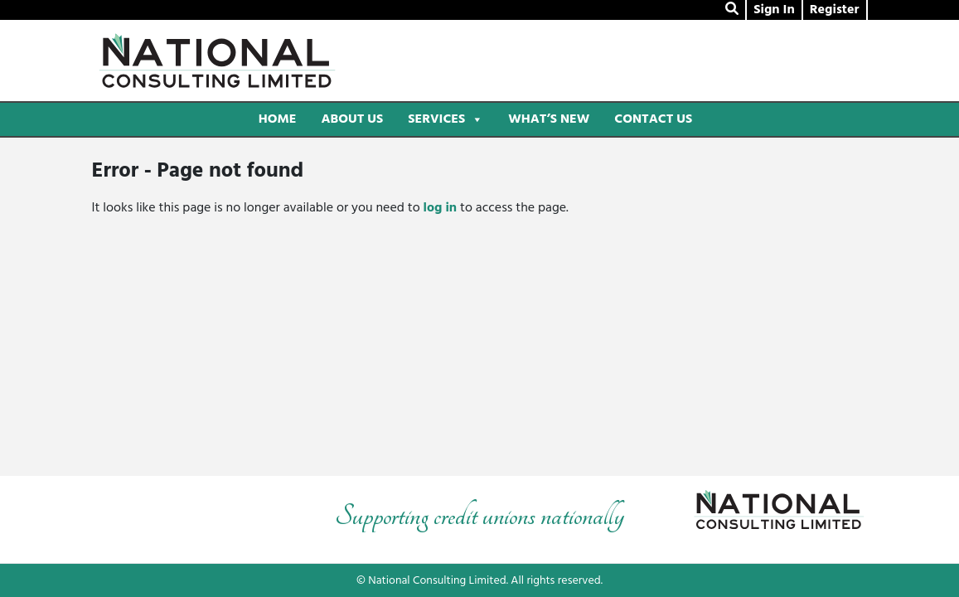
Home (278, 119)
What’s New (548, 119)
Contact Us (653, 119)
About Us (352, 119)
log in (441, 208)
